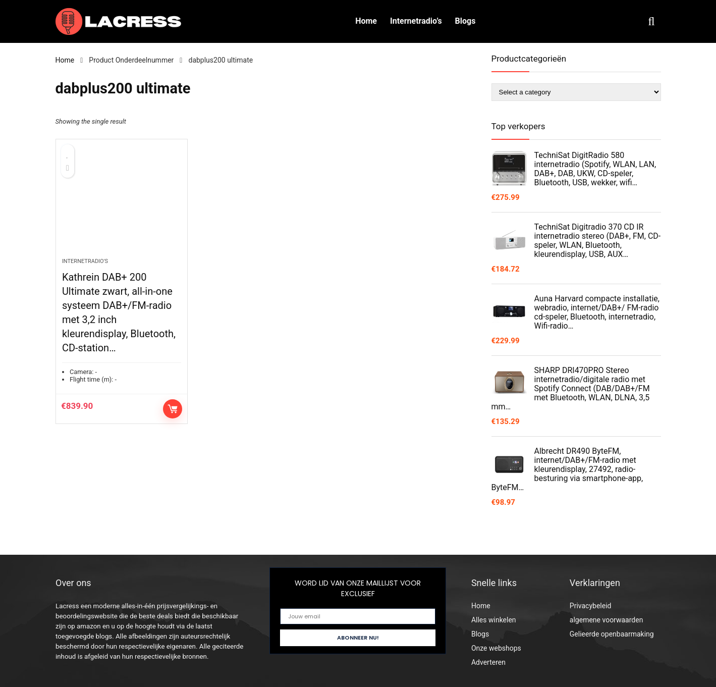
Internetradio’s (416, 21)
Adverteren (488, 662)
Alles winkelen (493, 620)
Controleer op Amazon (173, 409)
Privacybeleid (591, 606)
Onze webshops (496, 648)
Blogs (465, 21)
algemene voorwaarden (606, 620)
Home (366, 21)
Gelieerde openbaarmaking (612, 634)
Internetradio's (85, 261)
